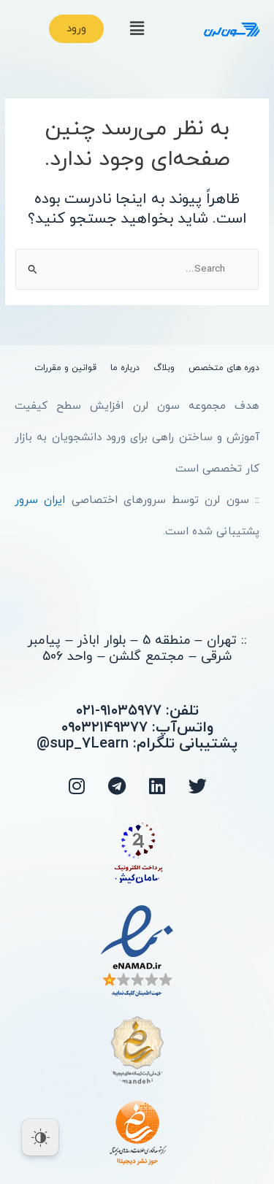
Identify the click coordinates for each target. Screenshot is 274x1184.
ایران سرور (40, 500)
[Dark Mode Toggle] (40, 1137)
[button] (136, 29)
